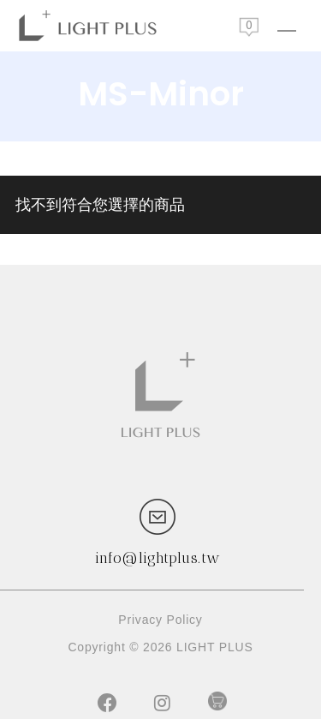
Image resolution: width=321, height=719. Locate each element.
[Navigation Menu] (286, 25)
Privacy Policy (160, 619)
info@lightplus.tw (157, 557)
